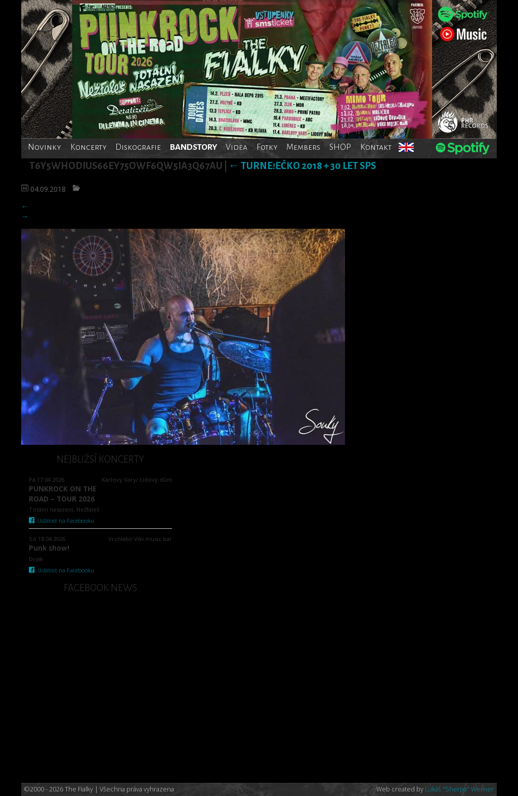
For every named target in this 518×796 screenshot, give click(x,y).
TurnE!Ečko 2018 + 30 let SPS (302, 165)
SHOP (340, 147)
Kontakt (376, 147)
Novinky (44, 147)
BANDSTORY (193, 147)
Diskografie (138, 147)
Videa (236, 147)
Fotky (267, 147)
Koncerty (88, 147)
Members (303, 147)
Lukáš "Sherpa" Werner (459, 789)
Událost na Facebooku (61, 520)
